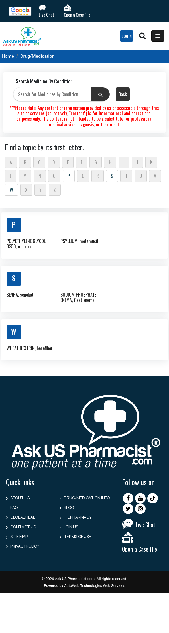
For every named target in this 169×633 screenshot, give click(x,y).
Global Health (25, 517)
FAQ (14, 507)
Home (8, 56)
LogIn (126, 36)
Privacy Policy (24, 546)
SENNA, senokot (20, 294)
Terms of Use (77, 536)
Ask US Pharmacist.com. (75, 579)
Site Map (19, 536)
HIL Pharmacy (77, 517)
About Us (20, 497)
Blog (69, 507)
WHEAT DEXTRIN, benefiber (30, 348)
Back (123, 94)
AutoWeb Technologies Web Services (94, 585)
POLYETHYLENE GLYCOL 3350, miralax (26, 244)
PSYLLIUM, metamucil (79, 241)
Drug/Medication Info (87, 497)
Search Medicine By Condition (44, 81)
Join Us (71, 526)
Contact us (23, 526)
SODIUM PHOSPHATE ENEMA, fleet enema (78, 297)
